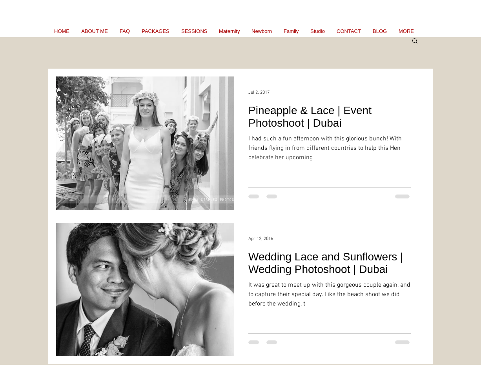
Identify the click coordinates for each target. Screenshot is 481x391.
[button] (415, 41)
